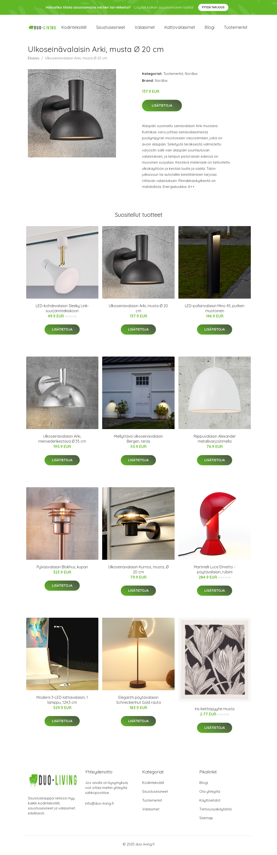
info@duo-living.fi (99, 806)
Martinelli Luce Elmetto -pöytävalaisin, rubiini (214, 572)
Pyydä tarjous (213, 7)
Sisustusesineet (110, 28)
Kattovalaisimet (179, 28)
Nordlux (191, 76)
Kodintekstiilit (74, 28)
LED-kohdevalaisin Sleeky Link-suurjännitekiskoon (62, 311)
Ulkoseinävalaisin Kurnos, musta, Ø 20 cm (138, 572)
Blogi (209, 28)
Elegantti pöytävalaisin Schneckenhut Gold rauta (138, 702)
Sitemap (206, 820)
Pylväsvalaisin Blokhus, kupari (62, 569)
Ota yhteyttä (209, 794)
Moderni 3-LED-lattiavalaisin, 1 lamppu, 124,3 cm (62, 702)
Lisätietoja (162, 108)
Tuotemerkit (235, 28)
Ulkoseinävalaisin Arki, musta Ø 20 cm (138, 311)
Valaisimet (145, 28)
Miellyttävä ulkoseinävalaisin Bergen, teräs (138, 441)
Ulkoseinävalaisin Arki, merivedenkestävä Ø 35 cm (62, 441)
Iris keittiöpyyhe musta (214, 711)
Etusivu (33, 60)
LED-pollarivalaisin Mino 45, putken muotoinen (214, 311)
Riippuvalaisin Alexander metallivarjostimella (215, 441)
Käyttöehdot (209, 803)
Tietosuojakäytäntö (215, 811)
